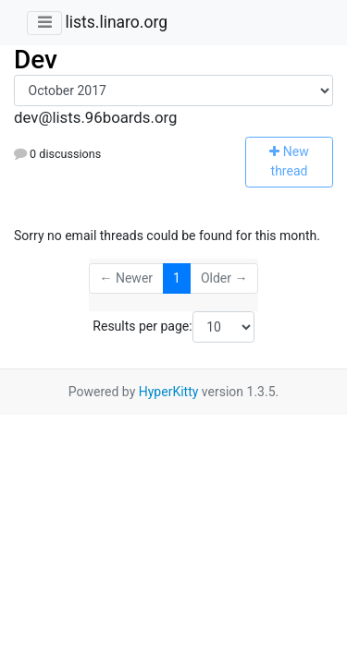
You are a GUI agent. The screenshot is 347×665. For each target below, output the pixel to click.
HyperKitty (169, 391)
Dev (35, 59)
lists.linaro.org (116, 22)
